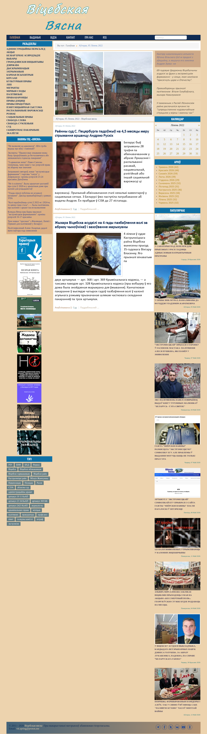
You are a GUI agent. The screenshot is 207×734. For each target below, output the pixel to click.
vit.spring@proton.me (27, 728)
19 (164, 148)
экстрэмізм (13, 524)
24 (197, 148)
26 (164, 153)
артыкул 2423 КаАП (18, 505)
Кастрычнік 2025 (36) (170, 190)
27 (171, 153)
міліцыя (36, 510)
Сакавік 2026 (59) (168, 173)
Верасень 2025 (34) (169, 193)
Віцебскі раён (40, 474)
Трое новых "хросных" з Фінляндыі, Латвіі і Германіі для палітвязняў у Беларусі (29, 222)
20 (171, 148)
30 (190, 153)
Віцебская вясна (33, 725)
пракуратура (28, 514)
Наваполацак (14, 483)
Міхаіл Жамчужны (39, 478)
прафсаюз (42, 514)
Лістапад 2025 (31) (169, 186)
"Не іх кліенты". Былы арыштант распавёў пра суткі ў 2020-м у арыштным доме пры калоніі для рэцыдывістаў (28, 186)
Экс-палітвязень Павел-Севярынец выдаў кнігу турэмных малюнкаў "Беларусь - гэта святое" (176, 403)
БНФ (18, 465)
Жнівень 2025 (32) (169, 196)
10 (197, 139)
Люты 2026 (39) (167, 177)
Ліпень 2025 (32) (168, 199)
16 (190, 144)
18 (158, 148)
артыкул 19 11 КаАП (18, 496)
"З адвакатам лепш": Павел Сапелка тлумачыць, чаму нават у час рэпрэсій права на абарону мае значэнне (29, 165)
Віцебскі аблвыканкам (30, 469)
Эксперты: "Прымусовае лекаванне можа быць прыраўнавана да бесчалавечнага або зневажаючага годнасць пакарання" (28, 155)
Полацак (29, 483)
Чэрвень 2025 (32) (169, 203)
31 (197, 153)
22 (184, 148)
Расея (39, 483)
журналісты (37, 505)
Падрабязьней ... (89, 209)
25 (158, 153)
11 (158, 144)
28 (177, 153)
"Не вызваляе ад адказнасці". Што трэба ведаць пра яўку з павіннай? (27, 147)
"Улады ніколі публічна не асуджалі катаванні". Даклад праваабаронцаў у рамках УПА (29, 195)
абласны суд (23, 487)
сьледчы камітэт (25, 519)
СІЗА (10, 487)
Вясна (63, 25)
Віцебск (12, 469)
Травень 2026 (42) (168, 167)
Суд (75, 209)
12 (164, 144)
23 (190, 148)
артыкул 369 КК (40, 501)
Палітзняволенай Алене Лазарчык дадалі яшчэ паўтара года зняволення (27, 229)
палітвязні (13, 514)
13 (171, 144)
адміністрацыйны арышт (20, 492)
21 (177, 148)
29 (184, 153)
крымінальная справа (18, 510)
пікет (10, 519)
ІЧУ (10, 465)
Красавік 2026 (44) (169, 170)
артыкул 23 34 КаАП (18, 501)
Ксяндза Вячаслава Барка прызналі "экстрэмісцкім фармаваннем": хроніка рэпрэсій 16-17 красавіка (26, 214)
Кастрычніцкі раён (17, 478)
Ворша (36, 465)
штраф (40, 519)
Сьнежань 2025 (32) (170, 183)
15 (184, 144)
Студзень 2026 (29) (169, 180)
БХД (27, 465)
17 (197, 144)
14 (177, 144)
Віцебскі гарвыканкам (19, 474)
